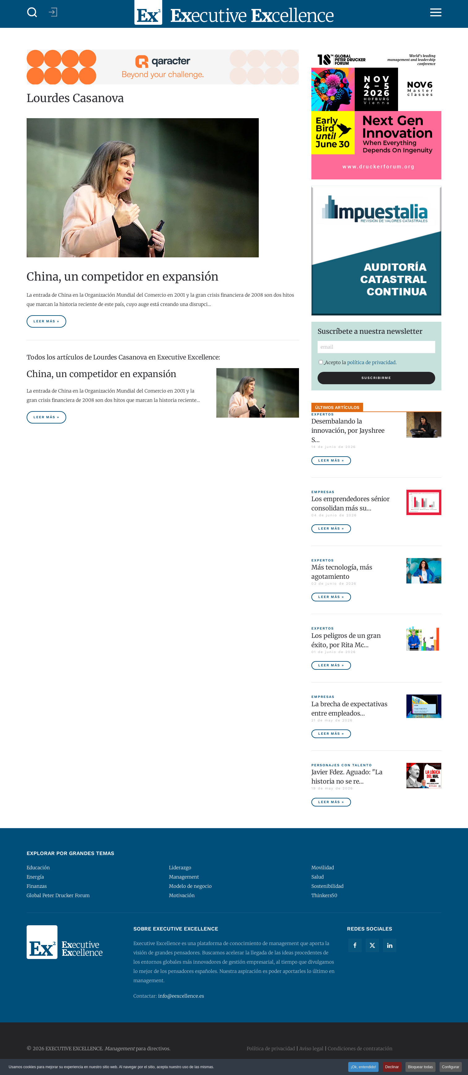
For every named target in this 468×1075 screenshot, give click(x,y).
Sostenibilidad (327, 886)
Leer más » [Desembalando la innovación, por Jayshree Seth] (331, 460)
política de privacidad (371, 362)
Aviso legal (311, 1048)
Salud (317, 877)
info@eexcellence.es (181, 996)
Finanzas (37, 886)
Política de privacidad (271, 1048)
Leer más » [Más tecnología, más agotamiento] (331, 597)
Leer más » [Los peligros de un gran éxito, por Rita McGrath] (331, 665)
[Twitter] (372, 945)
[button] (32, 12)
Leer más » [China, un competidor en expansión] (46, 321)
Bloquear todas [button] (420, 1067)
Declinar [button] (392, 1067)
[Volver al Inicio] (234, 12)
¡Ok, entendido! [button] (363, 1067)
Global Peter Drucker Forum (58, 895)
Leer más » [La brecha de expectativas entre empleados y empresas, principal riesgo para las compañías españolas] (331, 734)
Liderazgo (180, 868)
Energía (35, 877)
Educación (38, 868)
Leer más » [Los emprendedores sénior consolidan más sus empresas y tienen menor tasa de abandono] (331, 529)
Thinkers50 (324, 895)
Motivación (182, 895)
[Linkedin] (389, 945)
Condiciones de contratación (360, 1048)
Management (184, 877)
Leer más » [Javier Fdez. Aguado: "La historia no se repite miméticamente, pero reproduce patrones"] (331, 802)
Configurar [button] (450, 1067)
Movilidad (322, 868)
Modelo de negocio (190, 886)
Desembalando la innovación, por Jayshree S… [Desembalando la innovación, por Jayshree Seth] (347, 430)
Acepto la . (358, 362)
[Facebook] (355, 945)
